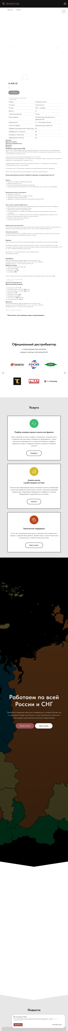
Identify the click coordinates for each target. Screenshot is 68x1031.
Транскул (10, 10)
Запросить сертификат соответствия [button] (14, 271)
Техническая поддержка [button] (34, 489)
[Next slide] (65, 334)
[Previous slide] (3, 334)
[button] (25, 687)
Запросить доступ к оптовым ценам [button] (18, 98)
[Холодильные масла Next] (34, 342)
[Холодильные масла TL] (17, 342)
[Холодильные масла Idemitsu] (17, 325)
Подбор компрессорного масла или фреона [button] (34, 393)
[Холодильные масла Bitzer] (50, 325)
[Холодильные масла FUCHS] (34, 325)
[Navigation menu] (65, 4)
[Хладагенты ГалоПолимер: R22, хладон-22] (50, 342)
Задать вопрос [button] (13, 99)
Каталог (18, 10)
